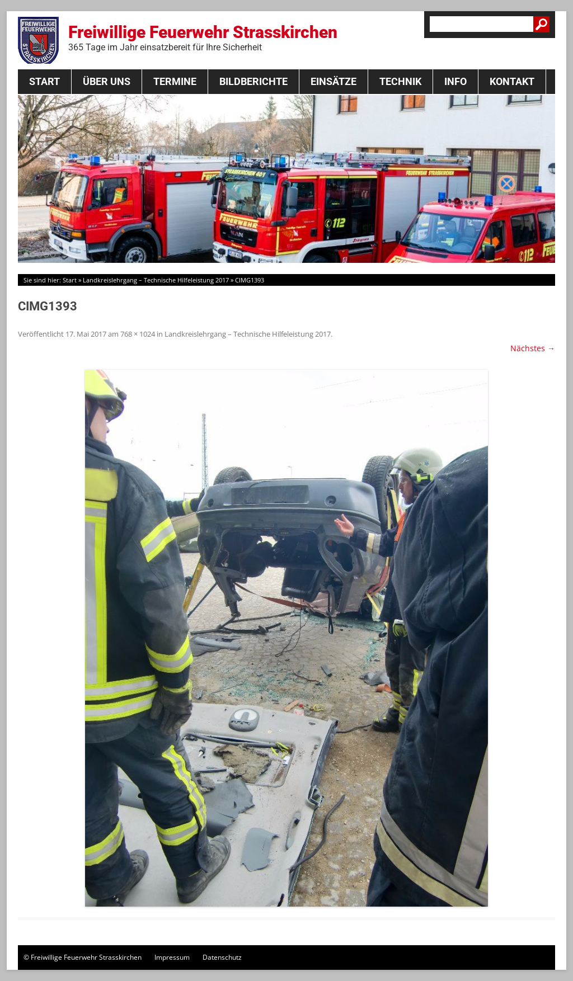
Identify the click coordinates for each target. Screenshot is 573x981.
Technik (400, 81)
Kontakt (512, 81)
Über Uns (106, 81)
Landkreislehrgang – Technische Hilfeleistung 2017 (156, 280)
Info (455, 81)
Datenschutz (222, 957)
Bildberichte (253, 81)
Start (44, 81)
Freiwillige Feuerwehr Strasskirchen (202, 37)
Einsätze (333, 81)
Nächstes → (532, 348)
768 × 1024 (137, 334)
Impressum (172, 957)
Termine (174, 81)
